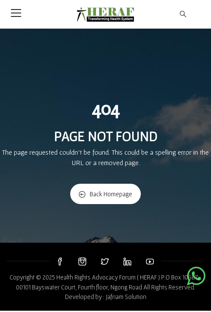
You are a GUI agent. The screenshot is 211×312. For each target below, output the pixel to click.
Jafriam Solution (126, 296)
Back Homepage (105, 194)
